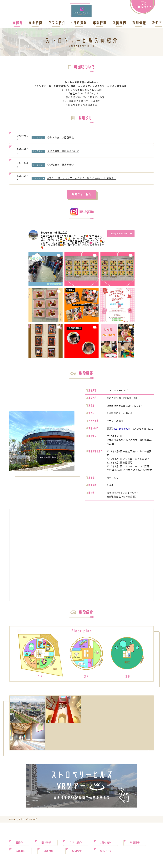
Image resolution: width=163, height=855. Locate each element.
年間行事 (99, 23)
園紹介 (17, 23)
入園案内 (119, 23)
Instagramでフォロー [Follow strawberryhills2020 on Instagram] (121, 233)
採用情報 (139, 23)
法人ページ (106, 851)
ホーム (12, 819)
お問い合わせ (143, 7)
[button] (45, 269)
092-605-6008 (122, 429)
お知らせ (77, 851)
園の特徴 (35, 23)
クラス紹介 (56, 23)
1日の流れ (79, 23)
